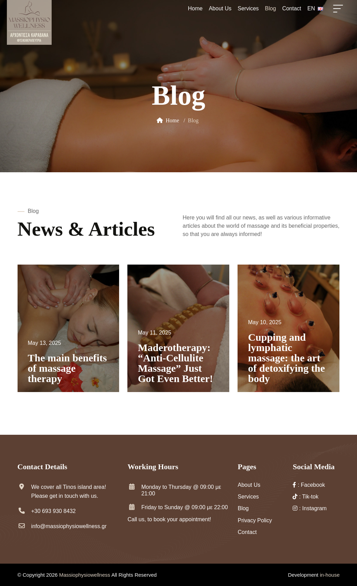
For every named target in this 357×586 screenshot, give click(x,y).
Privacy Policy (255, 520)
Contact (291, 8)
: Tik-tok (305, 497)
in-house (330, 575)
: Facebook (309, 485)
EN (315, 8)
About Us (220, 8)
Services (248, 8)
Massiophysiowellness (85, 575)
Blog (270, 8)
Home (195, 8)
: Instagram (309, 508)
